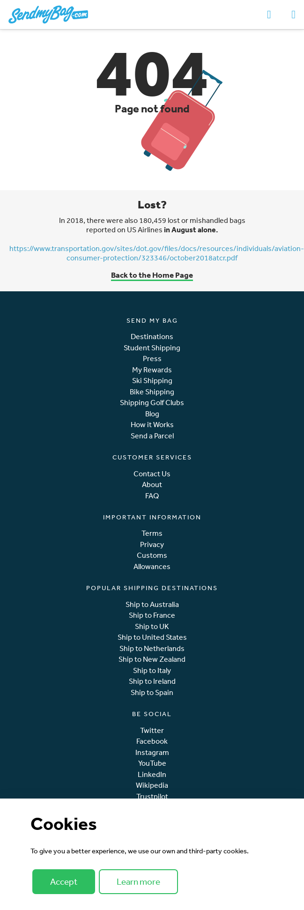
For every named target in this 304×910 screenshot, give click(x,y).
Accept (63, 881)
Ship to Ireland (152, 681)
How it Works (152, 424)
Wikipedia (152, 785)
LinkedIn (152, 774)
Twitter (152, 730)
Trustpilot (152, 796)
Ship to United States (152, 637)
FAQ (152, 495)
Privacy (152, 544)
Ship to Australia (152, 604)
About (152, 484)
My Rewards (152, 369)
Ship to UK (152, 626)
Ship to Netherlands (152, 648)
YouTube (152, 763)
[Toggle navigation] (293, 14)
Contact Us (152, 473)
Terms (152, 533)
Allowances (152, 566)
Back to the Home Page (152, 275)
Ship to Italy (152, 670)
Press (152, 358)
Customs (152, 555)
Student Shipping (152, 347)
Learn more (138, 881)
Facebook (152, 741)
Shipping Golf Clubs (152, 402)
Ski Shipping (152, 380)
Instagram (152, 752)
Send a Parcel (152, 435)
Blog (152, 413)
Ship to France (152, 615)
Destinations (152, 336)
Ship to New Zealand (152, 659)
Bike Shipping (152, 391)
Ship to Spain (152, 692)
